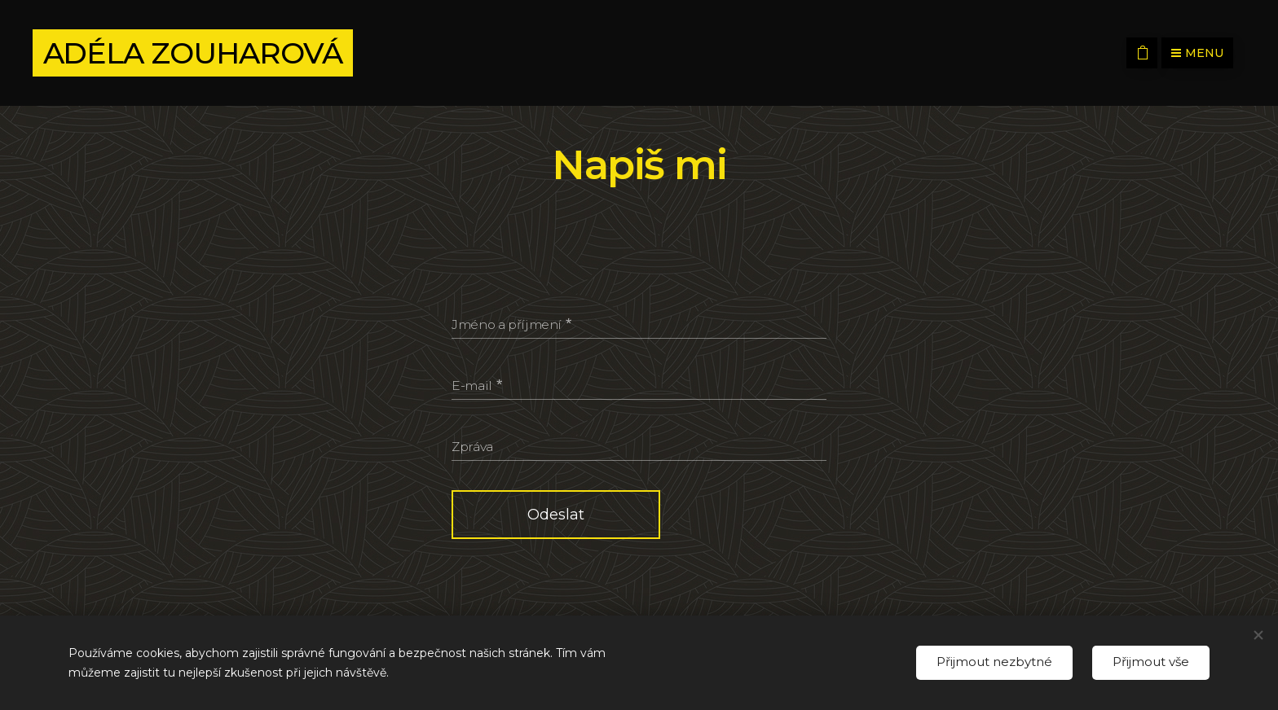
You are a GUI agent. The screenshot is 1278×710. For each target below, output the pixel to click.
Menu (1197, 53)
